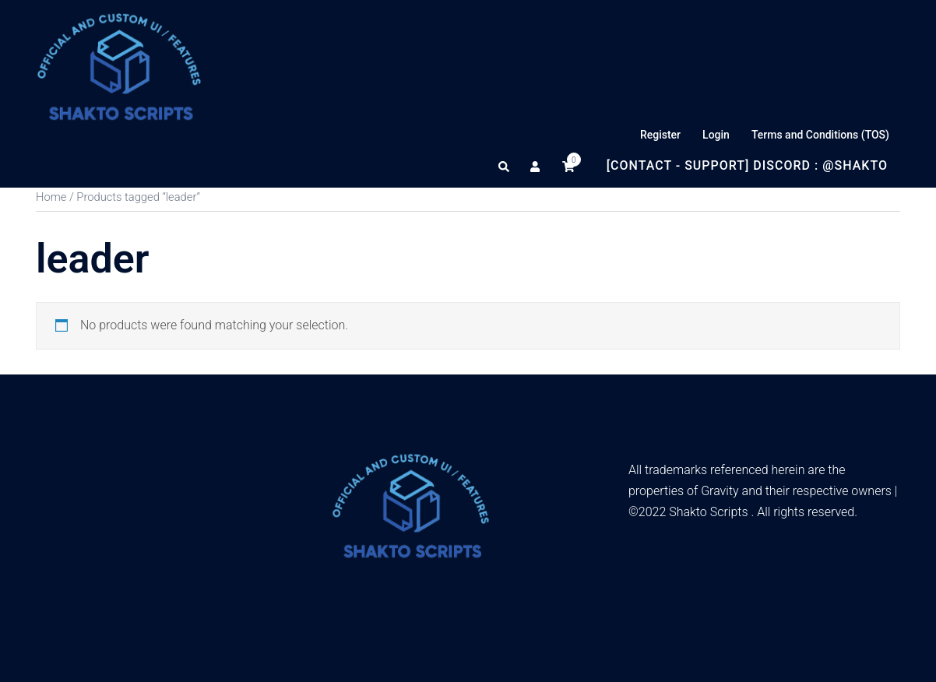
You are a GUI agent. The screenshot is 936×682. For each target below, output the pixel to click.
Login (716, 134)
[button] (504, 166)
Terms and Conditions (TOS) (820, 134)
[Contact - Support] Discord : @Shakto (747, 165)
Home (51, 197)
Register (660, 134)
